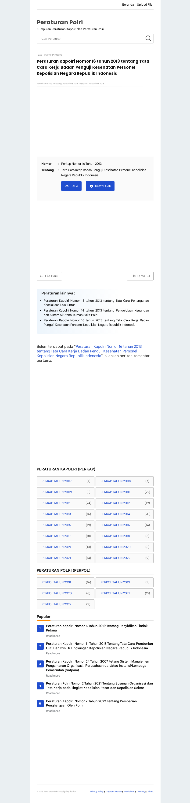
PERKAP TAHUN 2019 (56, 547)
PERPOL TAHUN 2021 (115, 593)
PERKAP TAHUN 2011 (56, 503)
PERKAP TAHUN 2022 (115, 558)
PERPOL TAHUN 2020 (57, 593)
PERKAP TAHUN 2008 (115, 481)
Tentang (141, 791)
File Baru (48, 276)
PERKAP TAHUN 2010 (115, 492)
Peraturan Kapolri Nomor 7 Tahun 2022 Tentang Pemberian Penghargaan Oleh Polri (91, 703)
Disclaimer (129, 791)
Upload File (144, 5)
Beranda (128, 5)
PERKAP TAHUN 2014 (115, 514)
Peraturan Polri (60, 22)
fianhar (72, 791)
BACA (74, 186)
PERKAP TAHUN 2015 (56, 525)
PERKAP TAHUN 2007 (57, 481)
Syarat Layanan (114, 791)
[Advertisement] (95, 121)
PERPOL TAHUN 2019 (115, 582)
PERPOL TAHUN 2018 (56, 582)
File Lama (141, 276)
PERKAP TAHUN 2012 (115, 503)
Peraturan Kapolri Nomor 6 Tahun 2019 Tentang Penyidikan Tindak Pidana (96, 628)
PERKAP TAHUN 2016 (115, 525)
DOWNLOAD (103, 186)
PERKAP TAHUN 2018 (115, 536)
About (151, 791)
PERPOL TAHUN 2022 (56, 604)
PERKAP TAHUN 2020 (115, 547)
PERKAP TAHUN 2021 (56, 558)
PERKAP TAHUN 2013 (56, 514)
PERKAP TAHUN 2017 (56, 536)
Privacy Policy (97, 791)
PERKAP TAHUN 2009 (57, 492)
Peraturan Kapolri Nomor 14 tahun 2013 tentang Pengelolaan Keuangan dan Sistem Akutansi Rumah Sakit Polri (96, 312)
